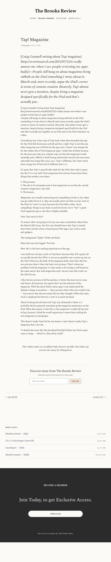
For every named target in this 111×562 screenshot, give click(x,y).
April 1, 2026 (101, 448)
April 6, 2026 (101, 434)
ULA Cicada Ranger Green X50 (19, 441)
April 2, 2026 (101, 441)
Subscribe (75, 381)
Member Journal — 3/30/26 (17, 455)
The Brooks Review (55, 11)
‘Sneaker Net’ (98, 397)
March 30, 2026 (101, 455)
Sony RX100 (12, 397)
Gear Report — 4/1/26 (14, 448)
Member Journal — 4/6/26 (16, 434)
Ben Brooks (26, 45)
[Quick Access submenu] (80, 18)
